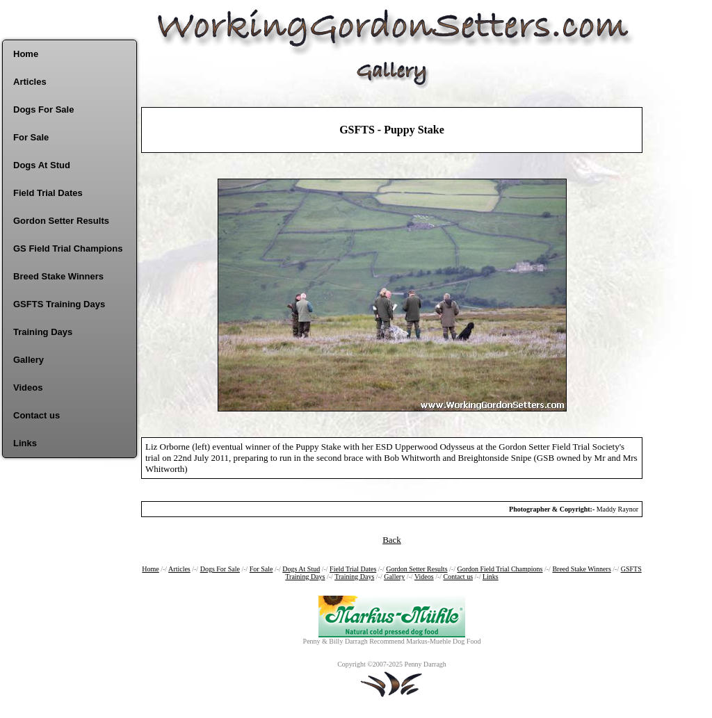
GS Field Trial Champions (67, 248)
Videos (27, 387)
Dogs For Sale (43, 109)
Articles (30, 81)
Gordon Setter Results (61, 220)
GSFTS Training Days (59, 304)
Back (391, 540)
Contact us (36, 415)
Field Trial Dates (48, 193)
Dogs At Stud (41, 165)
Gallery (28, 359)
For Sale (31, 137)
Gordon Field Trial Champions (499, 569)
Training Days (42, 332)
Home (25, 54)
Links (25, 443)
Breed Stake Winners (58, 276)
